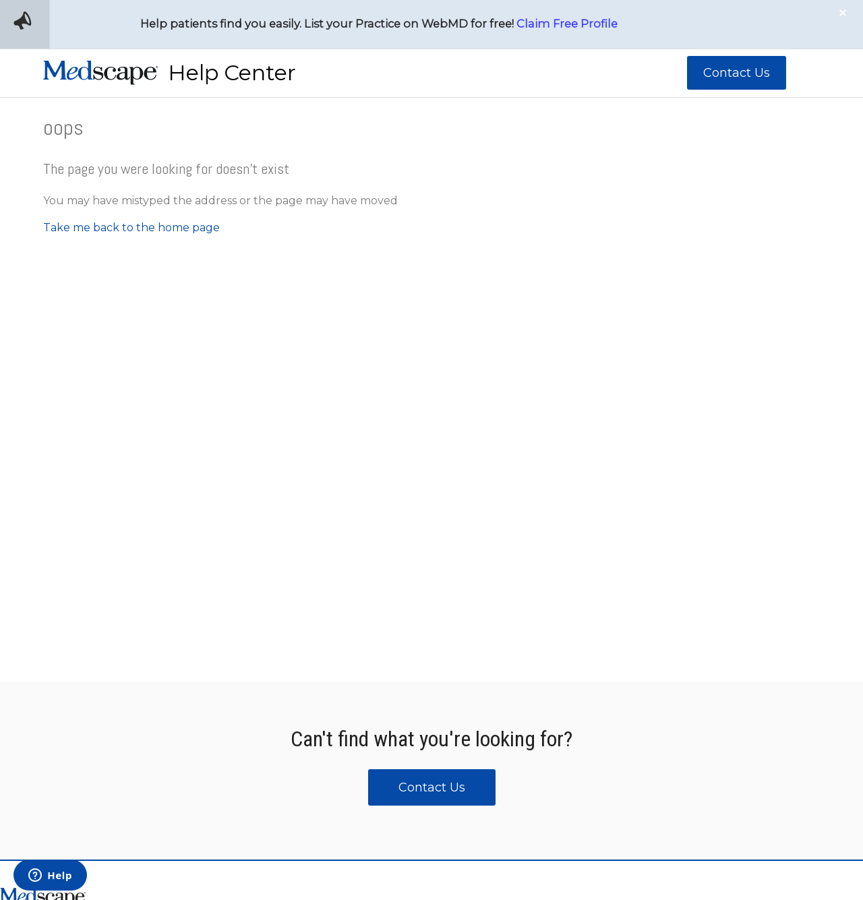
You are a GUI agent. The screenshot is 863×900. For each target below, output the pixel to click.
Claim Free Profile (567, 23)
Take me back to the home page (131, 227)
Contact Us (736, 72)
